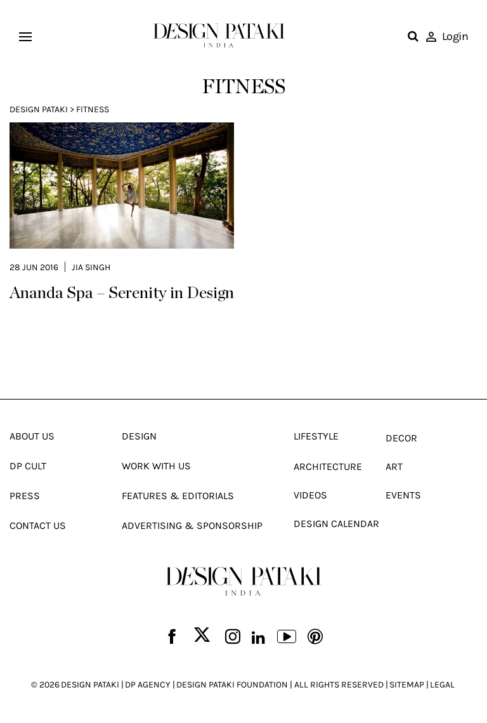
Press (25, 496)
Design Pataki (39, 109)
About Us (32, 436)
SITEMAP (406, 684)
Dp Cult (28, 466)
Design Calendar (336, 524)
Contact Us (38, 525)
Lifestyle (316, 436)
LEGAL (442, 684)
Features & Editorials (178, 496)
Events (403, 495)
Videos (310, 495)
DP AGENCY (148, 684)
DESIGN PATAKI (90, 684)
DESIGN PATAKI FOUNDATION (232, 684)
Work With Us (156, 466)
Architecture (328, 466)
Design (139, 436)
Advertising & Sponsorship (192, 525)
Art (394, 466)
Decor (401, 438)
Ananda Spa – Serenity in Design (122, 293)
